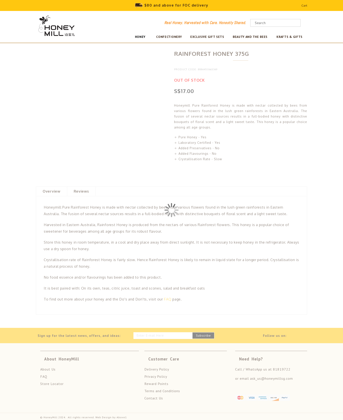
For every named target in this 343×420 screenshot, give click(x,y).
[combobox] (275, 23)
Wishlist (293, 6)
